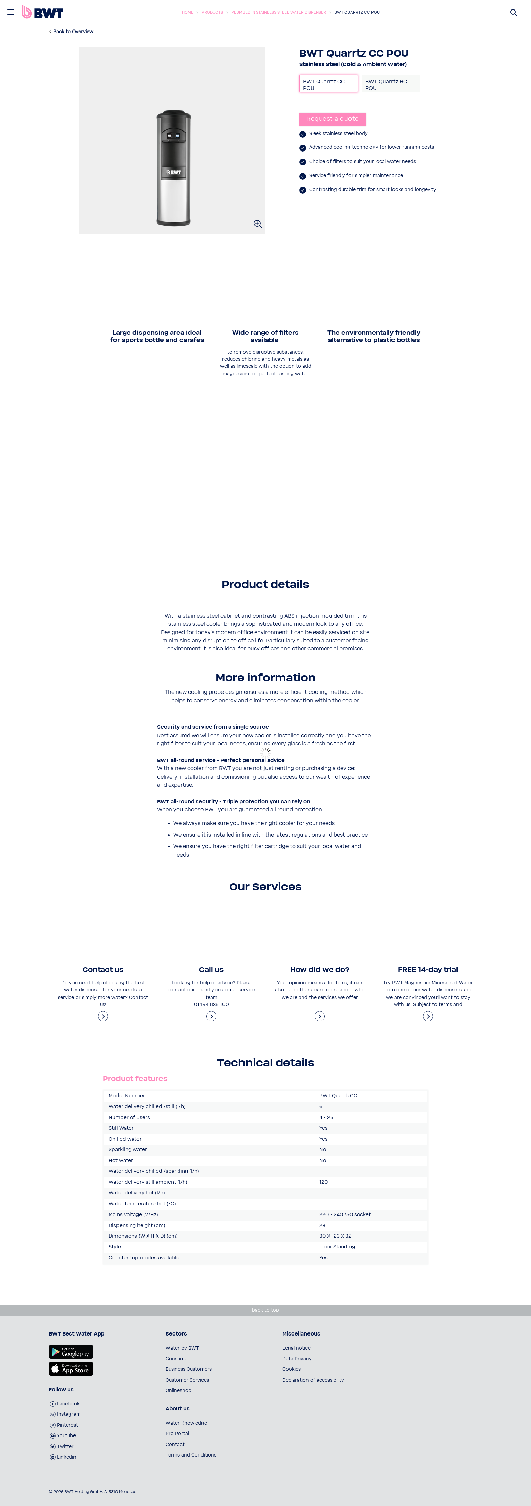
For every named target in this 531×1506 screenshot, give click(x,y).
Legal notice (296, 1348)
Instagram (65, 1414)
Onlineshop (178, 1390)
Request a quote (332, 119)
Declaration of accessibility (313, 1380)
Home (187, 12)
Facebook (65, 1404)
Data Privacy (297, 1359)
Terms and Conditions (191, 1455)
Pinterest (64, 1425)
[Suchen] (514, 12)
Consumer (177, 1359)
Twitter (62, 1446)
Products (212, 12)
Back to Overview (73, 32)
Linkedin (63, 1457)
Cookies (291, 1369)
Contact (175, 1444)
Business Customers (189, 1369)
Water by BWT (182, 1348)
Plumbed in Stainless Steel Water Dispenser (278, 12)
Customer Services (187, 1380)
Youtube (63, 1436)
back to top (265, 1310)
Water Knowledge (186, 1423)
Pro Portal (177, 1434)
